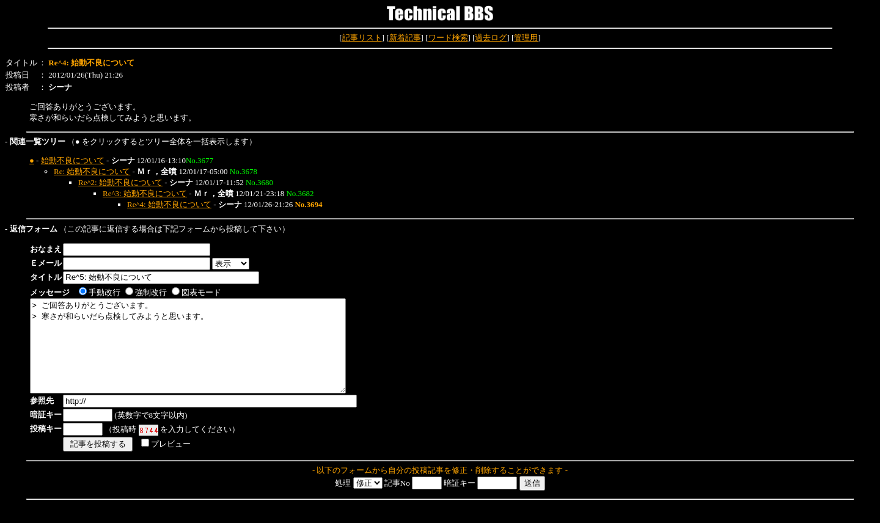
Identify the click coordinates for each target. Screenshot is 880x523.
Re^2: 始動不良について (120, 182)
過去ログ (491, 37)
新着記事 (405, 37)
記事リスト (362, 37)
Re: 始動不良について (92, 171)
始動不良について (73, 160)
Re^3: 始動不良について (145, 193)
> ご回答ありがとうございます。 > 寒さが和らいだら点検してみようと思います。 (207, 355)
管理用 (526, 37)
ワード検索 (448, 37)
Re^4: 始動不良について (169, 204)
